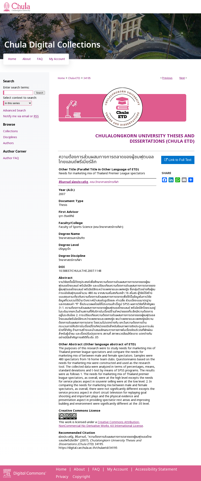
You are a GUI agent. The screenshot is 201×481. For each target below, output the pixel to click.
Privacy (62, 477)
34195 (87, 78)
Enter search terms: (16, 87)
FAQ (96, 469)
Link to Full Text (177, 160)
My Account (117, 469)
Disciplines (10, 137)
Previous (167, 78)
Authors (8, 143)
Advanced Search (14, 110)
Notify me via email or (21, 116)
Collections (10, 131)
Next (182, 78)
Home (61, 78)
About (79, 469)
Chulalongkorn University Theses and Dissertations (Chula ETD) (144, 139)
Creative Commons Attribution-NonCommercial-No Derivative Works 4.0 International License (101, 424)
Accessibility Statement (156, 469)
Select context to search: (20, 98)
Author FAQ (11, 158)
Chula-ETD (74, 78)
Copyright (81, 477)
